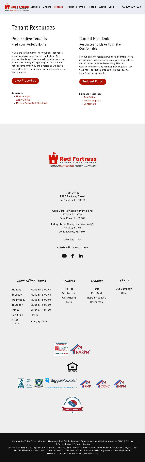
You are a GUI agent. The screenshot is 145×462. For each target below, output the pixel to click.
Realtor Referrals (75, 7)
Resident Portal (92, 82)
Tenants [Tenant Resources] (58, 7)
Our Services (69, 293)
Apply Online (23, 100)
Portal (69, 289)
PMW (120, 441)
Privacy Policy (64, 444)
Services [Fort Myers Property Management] (35, 7)
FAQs (69, 302)
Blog (124, 293)
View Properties (25, 81)
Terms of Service (82, 444)
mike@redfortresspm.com (72, 247)
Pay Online (89, 97)
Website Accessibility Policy (85, 453)
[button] (64, 256)
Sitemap (130, 441)
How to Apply (23, 96)
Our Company (124, 289)
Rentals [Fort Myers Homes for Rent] (92, 7)
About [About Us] (102, 7)
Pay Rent (96, 293)
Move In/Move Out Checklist (31, 103)
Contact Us (90, 104)
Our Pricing (69, 298)
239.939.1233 (133, 7)
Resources (96, 302)
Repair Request (92, 100)
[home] (17, 7)
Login (112, 7)
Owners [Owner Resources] (47, 7)
